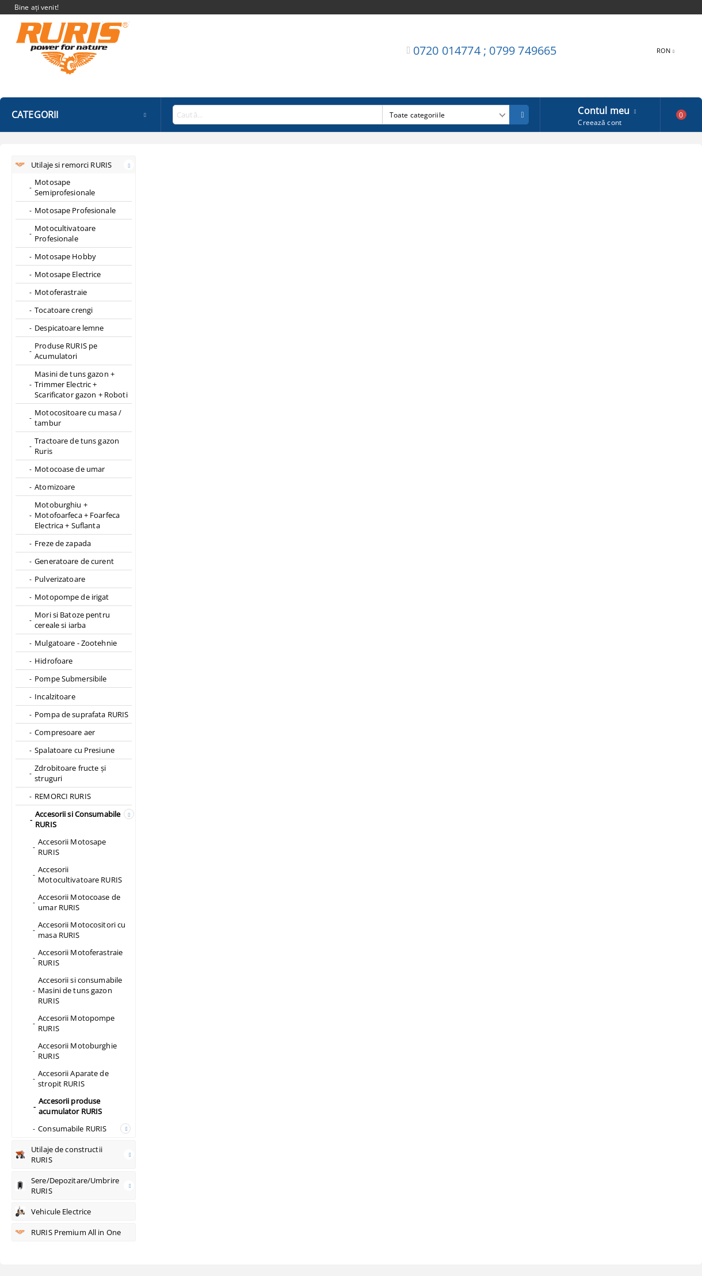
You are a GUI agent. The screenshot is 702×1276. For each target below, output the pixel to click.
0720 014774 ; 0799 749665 (485, 50)
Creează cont (599, 122)
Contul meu (603, 109)
